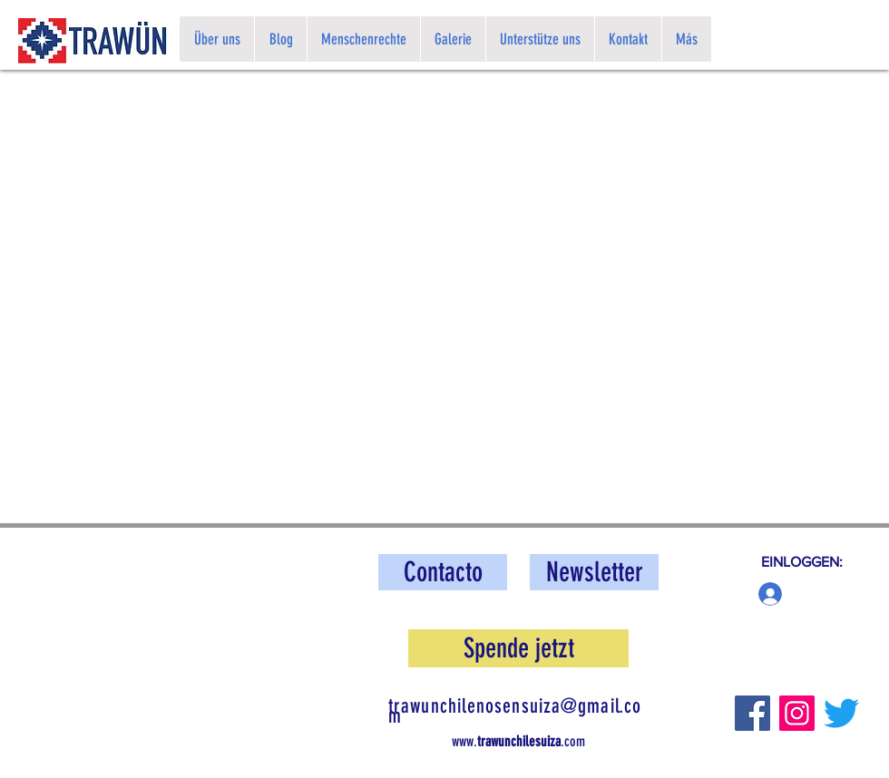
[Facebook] (752, 713)
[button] (594, 572)
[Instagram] (797, 713)
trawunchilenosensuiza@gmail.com (514, 711)
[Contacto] (442, 572)
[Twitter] (841, 713)
